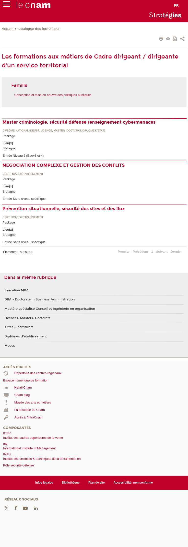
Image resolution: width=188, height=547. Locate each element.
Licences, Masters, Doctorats (27, 318)
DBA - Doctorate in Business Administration (39, 299)
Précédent (140, 251)
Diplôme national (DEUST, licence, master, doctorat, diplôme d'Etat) (53, 130)
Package (8, 136)
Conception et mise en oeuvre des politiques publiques (53, 95)
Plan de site (96, 482)
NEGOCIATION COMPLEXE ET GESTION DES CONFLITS (63, 165)
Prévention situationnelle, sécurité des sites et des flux (63, 208)
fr (176, 5)
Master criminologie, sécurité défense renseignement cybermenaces (78, 122)
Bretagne (8, 148)
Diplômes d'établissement (25, 336)
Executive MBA (16, 290)
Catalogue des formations (38, 29)
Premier (123, 251)
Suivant (162, 251)
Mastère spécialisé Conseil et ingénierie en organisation (49, 309)
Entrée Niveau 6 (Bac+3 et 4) (23, 155)
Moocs (9, 346)
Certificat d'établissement (22, 174)
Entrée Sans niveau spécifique (24, 199)
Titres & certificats (19, 327)
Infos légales (44, 482)
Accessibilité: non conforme (133, 482)
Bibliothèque (71, 482)
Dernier (176, 251)
